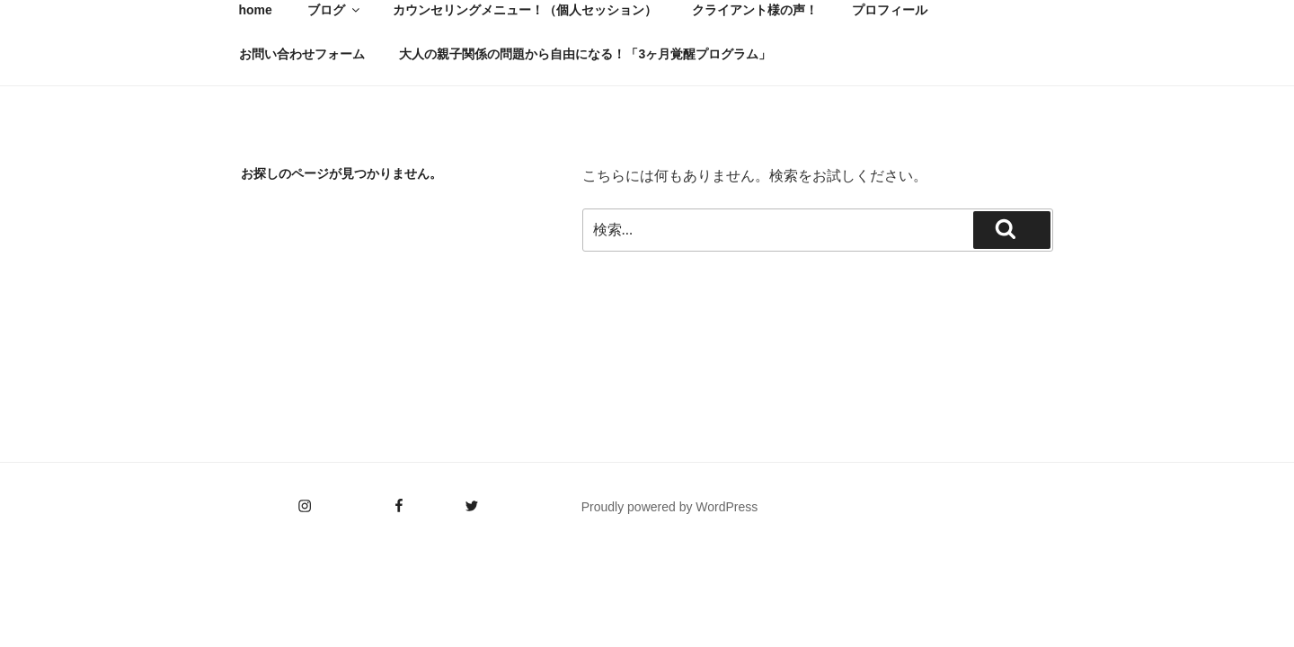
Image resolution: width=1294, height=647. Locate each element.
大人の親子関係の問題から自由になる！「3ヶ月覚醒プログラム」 (585, 54)
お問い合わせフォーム (302, 54)
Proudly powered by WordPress (669, 507)
